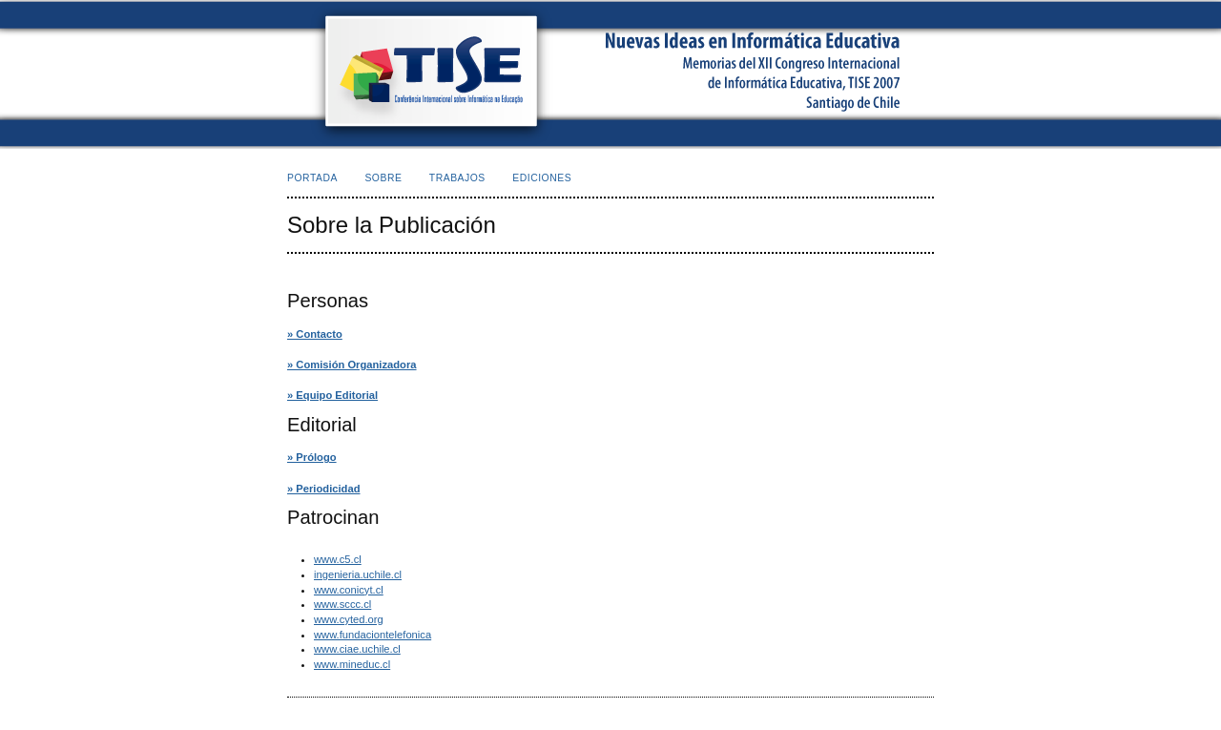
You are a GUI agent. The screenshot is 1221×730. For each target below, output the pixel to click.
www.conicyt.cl (348, 589)
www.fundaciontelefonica (372, 634)
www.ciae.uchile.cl (357, 649)
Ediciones (541, 178)
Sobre (383, 178)
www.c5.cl (338, 559)
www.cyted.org (348, 619)
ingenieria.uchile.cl (358, 574)
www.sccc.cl (342, 604)
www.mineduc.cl (352, 664)
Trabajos (457, 178)
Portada (312, 178)
